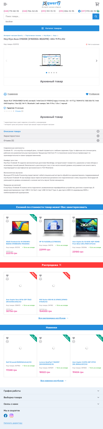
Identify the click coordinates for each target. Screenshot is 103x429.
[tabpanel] (51, 60)
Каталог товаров (52, 28)
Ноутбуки (9, 21)
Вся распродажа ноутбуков (53, 318)
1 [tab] (46, 72)
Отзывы (18, 111)
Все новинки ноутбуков (53, 381)
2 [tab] (49, 72)
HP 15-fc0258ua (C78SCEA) (50, 242)
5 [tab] (56, 72)
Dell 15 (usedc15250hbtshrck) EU (18, 362)
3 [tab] (51, 72)
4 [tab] (54, 72)
